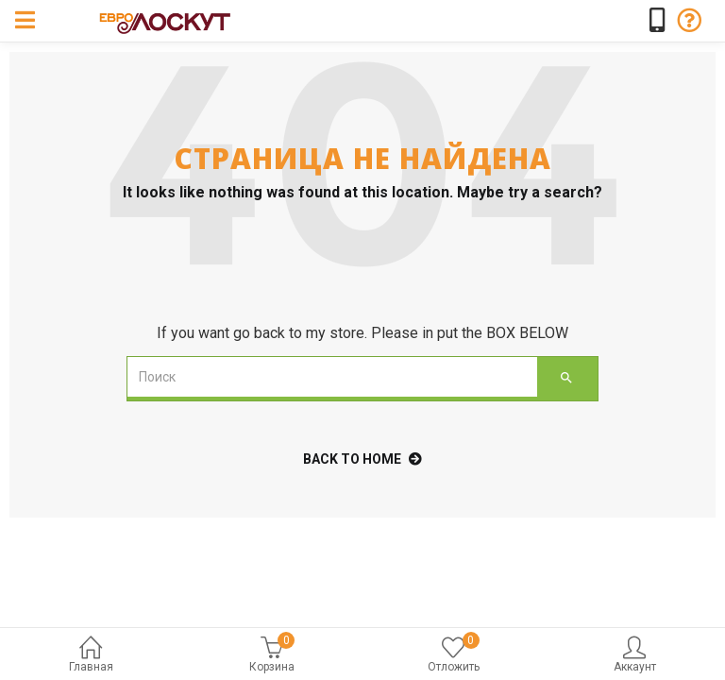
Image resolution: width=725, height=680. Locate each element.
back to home (362, 459)
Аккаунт (634, 655)
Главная (90, 655)
